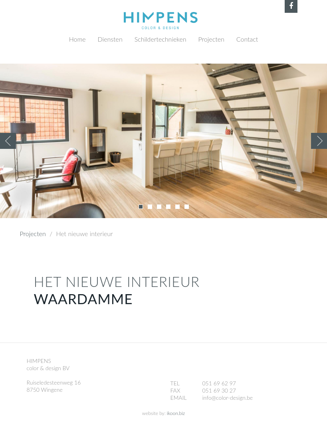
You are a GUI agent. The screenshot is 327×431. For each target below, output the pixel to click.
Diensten (110, 39)
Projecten (211, 39)
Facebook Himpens (291, 6)
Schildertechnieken (160, 39)
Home (77, 39)
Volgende (319, 141)
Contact (247, 39)
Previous (8, 141)
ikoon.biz (176, 413)
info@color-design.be (227, 397)
